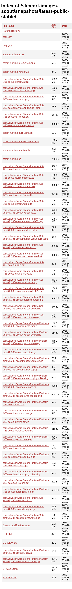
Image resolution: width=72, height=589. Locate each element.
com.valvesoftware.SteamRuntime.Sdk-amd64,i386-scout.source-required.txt (23, 255)
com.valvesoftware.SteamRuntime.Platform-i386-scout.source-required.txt (26, 490)
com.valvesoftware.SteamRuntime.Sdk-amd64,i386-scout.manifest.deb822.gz (23, 220)
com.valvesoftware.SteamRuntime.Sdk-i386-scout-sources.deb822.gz (23, 176)
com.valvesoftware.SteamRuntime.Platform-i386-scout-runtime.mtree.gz (26, 412)
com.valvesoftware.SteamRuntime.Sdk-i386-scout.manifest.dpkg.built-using (23, 106)
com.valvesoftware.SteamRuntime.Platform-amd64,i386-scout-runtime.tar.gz (26, 324)
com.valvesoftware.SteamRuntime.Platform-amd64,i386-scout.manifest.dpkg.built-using (26, 377)
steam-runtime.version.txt (16, 72)
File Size (53, 25)
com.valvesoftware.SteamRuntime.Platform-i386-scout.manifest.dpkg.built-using (26, 473)
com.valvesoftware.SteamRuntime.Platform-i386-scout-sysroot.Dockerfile (26, 429)
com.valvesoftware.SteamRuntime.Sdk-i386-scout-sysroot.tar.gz (23, 80)
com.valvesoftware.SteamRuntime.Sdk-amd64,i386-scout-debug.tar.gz (23, 507)
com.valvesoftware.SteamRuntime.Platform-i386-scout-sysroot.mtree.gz (26, 438)
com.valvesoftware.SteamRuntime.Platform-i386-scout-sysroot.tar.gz (26, 446)
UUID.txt (7, 534)
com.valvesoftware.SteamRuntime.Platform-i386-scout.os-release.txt (26, 481)
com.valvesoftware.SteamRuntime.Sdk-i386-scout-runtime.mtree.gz (23, 272)
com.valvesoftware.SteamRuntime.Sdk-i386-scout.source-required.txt (23, 124)
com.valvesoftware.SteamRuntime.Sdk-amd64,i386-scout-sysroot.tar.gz (23, 211)
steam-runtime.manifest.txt (17, 150)
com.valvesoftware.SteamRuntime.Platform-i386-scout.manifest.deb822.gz (26, 455)
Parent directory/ (11, 31)
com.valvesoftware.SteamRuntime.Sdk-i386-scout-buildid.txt (23, 263)
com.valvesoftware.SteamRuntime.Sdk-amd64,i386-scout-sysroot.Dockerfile (23, 307)
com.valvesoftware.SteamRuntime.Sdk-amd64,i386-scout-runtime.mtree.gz (23, 516)
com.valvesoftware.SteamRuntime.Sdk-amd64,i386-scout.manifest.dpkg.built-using (25, 237)
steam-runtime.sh (12, 159)
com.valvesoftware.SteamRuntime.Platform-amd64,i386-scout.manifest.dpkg (26, 368)
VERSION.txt (10, 543)
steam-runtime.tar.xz (13, 54)
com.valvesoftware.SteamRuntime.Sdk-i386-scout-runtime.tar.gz (23, 167)
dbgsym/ (7, 45)
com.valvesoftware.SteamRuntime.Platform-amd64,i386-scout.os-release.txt (26, 385)
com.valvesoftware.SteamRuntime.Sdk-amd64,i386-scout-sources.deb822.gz (23, 289)
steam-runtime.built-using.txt (17, 133)
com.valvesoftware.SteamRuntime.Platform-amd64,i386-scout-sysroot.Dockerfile (26, 333)
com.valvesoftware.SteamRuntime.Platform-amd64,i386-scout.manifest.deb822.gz (26, 359)
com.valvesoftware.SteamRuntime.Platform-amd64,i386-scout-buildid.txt (26, 551)
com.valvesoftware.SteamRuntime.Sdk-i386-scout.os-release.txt (23, 115)
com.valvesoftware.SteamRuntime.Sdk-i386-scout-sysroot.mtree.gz (23, 202)
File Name (8, 26)
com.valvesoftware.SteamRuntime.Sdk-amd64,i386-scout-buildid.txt (23, 499)
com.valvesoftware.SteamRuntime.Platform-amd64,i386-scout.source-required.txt (26, 394)
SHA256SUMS (10, 569)
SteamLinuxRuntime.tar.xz (16, 525)
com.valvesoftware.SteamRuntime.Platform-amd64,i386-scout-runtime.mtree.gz (26, 560)
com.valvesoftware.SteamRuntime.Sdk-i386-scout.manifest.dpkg (23, 97)
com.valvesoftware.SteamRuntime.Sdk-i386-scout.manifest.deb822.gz (23, 89)
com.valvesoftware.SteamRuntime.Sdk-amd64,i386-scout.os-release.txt (23, 246)
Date (64, 26)
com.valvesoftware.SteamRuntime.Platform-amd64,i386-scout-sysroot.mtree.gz (26, 342)
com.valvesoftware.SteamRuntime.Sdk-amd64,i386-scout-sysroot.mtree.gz (23, 316)
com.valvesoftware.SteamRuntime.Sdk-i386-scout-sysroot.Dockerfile (23, 193)
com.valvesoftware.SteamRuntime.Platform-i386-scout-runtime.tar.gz (26, 420)
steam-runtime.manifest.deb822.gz (21, 141)
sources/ (7, 37)
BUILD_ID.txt (10, 577)
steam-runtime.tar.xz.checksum (19, 63)
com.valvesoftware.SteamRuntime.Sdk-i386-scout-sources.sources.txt (23, 185)
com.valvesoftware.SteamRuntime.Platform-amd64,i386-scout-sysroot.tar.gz (26, 351)
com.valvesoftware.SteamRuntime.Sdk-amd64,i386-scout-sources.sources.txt (23, 298)
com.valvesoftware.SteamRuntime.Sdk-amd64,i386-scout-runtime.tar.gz (23, 281)
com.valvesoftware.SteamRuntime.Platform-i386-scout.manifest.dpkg (26, 464)
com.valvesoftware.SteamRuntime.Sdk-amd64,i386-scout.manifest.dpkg (23, 228)
